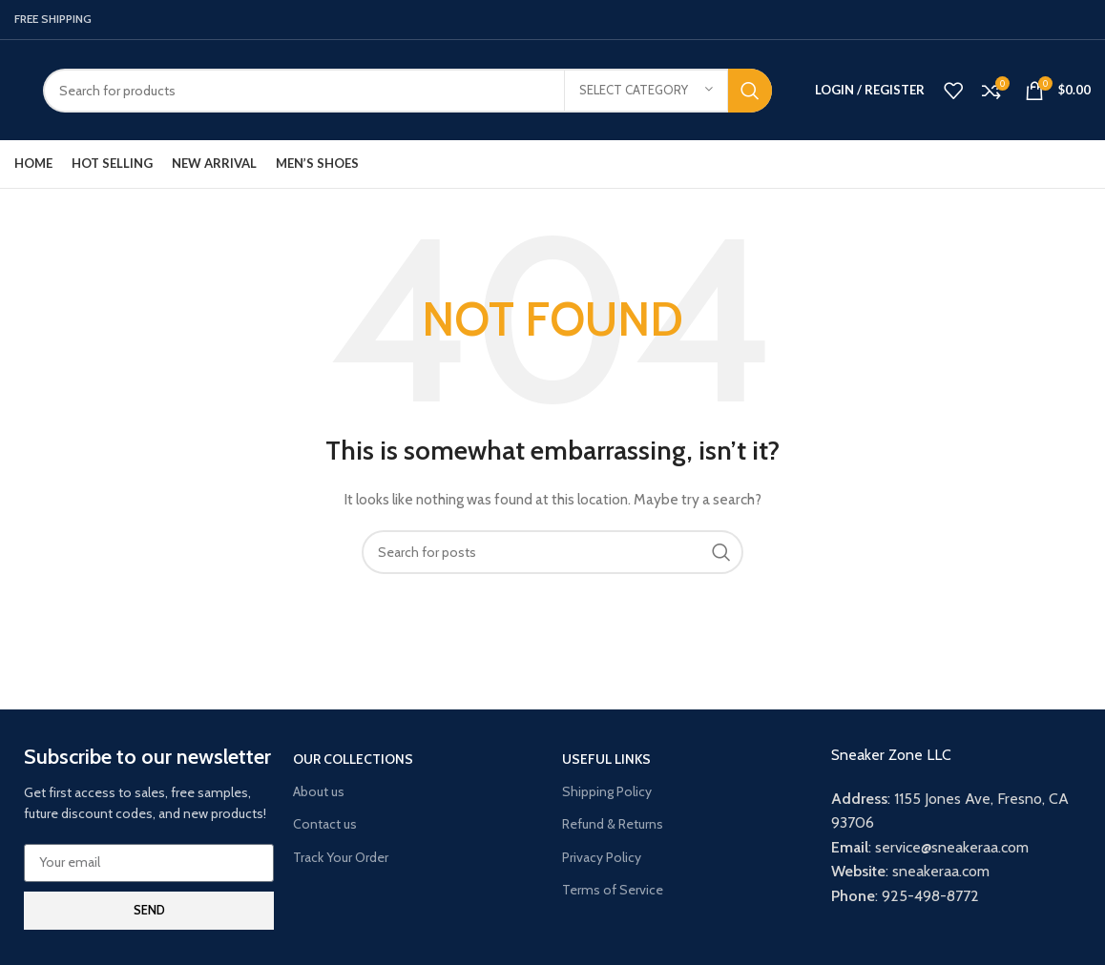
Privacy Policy (601, 857)
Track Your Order (340, 857)
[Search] (407, 91)
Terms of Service (612, 889)
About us (318, 791)
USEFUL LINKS (606, 759)
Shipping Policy (607, 791)
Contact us (325, 823)
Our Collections (353, 759)
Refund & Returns (612, 823)
